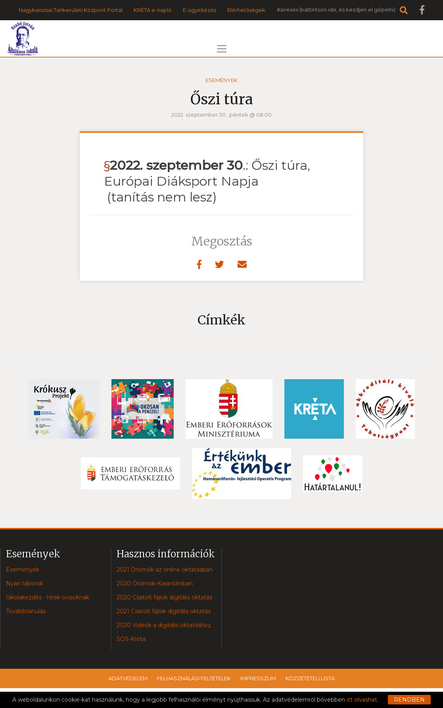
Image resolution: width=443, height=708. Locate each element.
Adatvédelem (128, 678)
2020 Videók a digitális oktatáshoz (164, 625)
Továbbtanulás (26, 611)
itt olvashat (362, 699)
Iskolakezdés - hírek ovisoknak (47, 597)
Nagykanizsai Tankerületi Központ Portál (71, 10)
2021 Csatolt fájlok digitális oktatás (164, 611)
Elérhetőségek (246, 10)
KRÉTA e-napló (153, 10)
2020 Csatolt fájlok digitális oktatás (164, 597)
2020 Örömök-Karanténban (155, 583)
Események (221, 80)
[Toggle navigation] (222, 49)
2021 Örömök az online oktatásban (165, 569)
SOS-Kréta (131, 639)
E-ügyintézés (199, 10)
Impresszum (258, 678)
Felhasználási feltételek (194, 678)
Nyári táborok (24, 583)
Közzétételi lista (310, 678)
